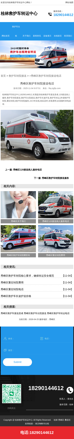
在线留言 (58, 36)
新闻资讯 (37, 36)
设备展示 (47, 36)
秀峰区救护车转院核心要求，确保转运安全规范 (37, 276)
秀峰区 (61, 420)
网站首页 (6, 36)
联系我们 (68, 36)
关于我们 (26, 36)
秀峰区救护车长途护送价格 (37, 296)
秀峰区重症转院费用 (37, 283)
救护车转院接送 (17, 75)
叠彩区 (68, 420)
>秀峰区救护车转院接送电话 (45, 75)
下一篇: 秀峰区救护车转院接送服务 (51, 178)
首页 (3, 75)
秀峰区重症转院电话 (37, 289)
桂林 (56, 420)
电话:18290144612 (37, 432)
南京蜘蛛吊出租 (42, 423)
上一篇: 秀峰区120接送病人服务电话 (23, 169)
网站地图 (69, 2)
